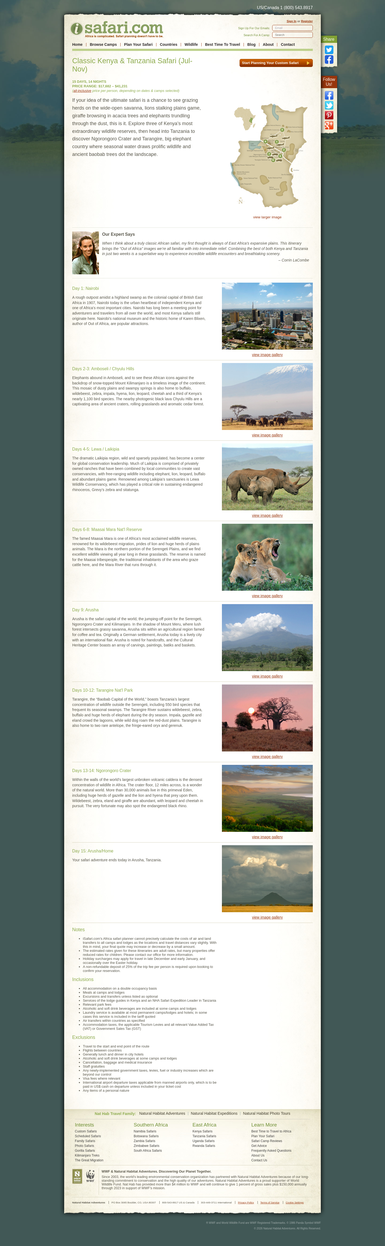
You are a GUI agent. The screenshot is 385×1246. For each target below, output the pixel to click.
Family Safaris (85, 1141)
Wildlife (191, 44)
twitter (329, 105)
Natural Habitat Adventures (162, 1113)
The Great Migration (89, 1160)
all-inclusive (82, 91)
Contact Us (259, 1160)
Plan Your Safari (138, 44)
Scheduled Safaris (88, 1136)
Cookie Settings (295, 1202)
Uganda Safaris (203, 1141)
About (268, 44)
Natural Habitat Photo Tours (266, 1113)
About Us (257, 1155)
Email (279, 27)
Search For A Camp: (257, 35)
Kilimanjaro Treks (87, 1155)
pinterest (329, 115)
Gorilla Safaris (85, 1151)
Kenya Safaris (202, 1131)
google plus (329, 125)
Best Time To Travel (222, 44)
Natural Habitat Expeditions (214, 1113)
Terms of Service (269, 1202)
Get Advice (259, 1146)
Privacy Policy (246, 1202)
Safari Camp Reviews (266, 1141)
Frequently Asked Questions (271, 1151)
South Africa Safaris (148, 1151)
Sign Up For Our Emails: (254, 28)
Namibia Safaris (145, 1131)
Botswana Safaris (146, 1136)
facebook (329, 95)
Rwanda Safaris (203, 1146)
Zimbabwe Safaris (146, 1146)
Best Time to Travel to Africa (271, 1131)
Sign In (292, 21)
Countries (168, 44)
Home (77, 44)
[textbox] (292, 35)
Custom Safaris (86, 1131)
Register (307, 21)
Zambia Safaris (144, 1141)
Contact (288, 44)
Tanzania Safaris (204, 1136)
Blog (251, 44)
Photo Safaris (84, 1146)
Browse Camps (103, 44)
